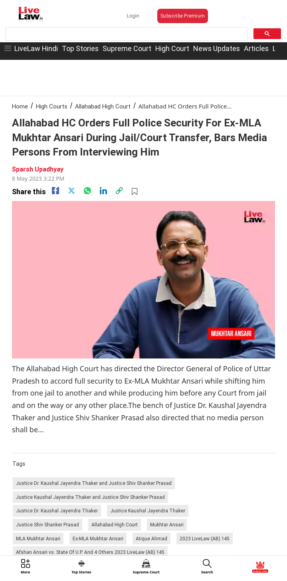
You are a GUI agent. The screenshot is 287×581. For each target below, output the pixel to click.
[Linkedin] (103, 190)
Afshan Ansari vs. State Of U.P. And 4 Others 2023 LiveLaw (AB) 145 (90, 552)
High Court (172, 48)
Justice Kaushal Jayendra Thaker (147, 511)
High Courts (51, 106)
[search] (126, 34)
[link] (119, 190)
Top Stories (80, 48)
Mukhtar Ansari (167, 525)
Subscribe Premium (182, 16)
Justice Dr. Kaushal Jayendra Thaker (57, 511)
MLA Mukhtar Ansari (38, 539)
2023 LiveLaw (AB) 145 (205, 539)
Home (20, 106)
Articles (256, 48)
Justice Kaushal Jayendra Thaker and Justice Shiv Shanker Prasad (90, 497)
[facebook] (55, 190)
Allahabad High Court (103, 106)
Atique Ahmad (151, 539)
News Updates (216, 48)
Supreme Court (127, 48)
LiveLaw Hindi (36, 48)
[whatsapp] (87, 190)
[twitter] (71, 190)
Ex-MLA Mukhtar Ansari (98, 539)
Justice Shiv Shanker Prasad (47, 525)
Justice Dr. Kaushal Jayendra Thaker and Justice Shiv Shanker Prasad (94, 483)
